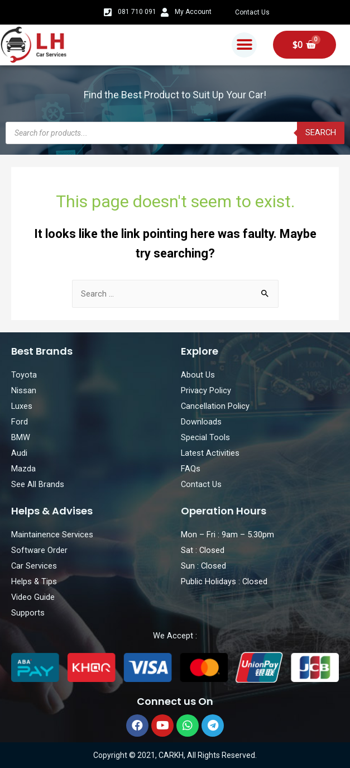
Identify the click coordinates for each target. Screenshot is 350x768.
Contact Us (252, 12)
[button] (244, 45)
